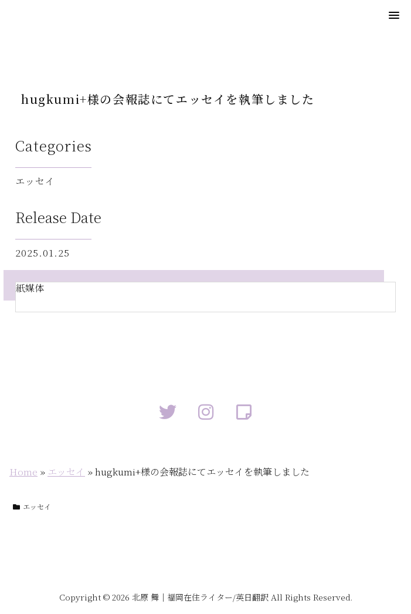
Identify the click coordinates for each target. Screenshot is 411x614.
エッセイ (66, 471)
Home (23, 471)
